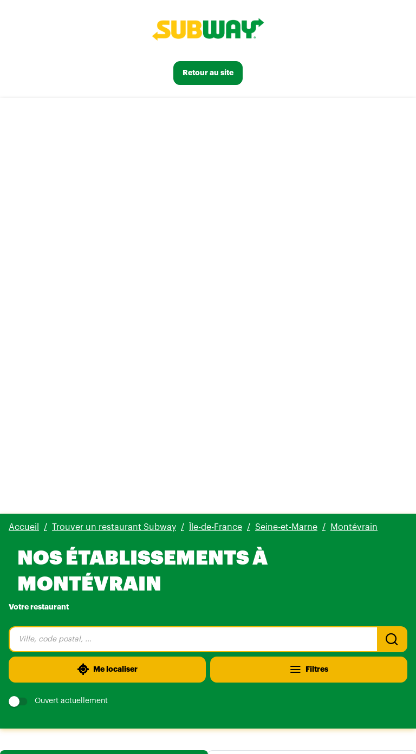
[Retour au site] (208, 73)
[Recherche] (392, 224)
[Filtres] (308, 254)
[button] (208, 571)
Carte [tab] (312, 346)
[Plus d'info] (110, 456)
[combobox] (193, 224)
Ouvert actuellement (58, 285)
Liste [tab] (104, 346)
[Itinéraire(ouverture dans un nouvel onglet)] (305, 456)
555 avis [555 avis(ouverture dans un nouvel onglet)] (98, 399)
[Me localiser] (107, 254)
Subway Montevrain (64, 385)
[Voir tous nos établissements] (70, 699)
